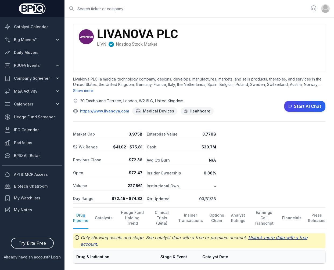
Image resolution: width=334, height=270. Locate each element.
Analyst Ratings (238, 218)
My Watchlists (22, 198)
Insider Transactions (190, 218)
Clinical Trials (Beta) (162, 217)
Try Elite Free (32, 243)
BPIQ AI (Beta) (22, 155)
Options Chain (216, 218)
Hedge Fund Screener (29, 117)
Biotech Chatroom (26, 186)
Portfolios (18, 143)
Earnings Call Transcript (264, 217)
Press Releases (316, 218)
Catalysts (104, 218)
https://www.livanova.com (104, 111)
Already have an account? (32, 257)
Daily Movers (21, 52)
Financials (291, 218)
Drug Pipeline (80, 218)
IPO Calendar (21, 130)
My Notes (18, 210)
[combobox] (186, 8)
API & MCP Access (26, 174)
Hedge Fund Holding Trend (132, 217)
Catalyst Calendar (26, 27)
